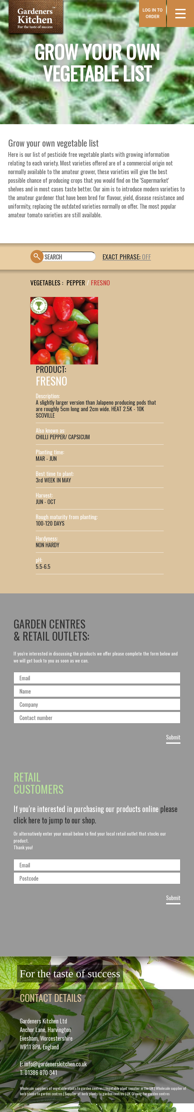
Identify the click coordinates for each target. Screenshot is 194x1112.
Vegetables (45, 282)
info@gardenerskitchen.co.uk (55, 1064)
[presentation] (97, 928)
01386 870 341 (41, 1072)
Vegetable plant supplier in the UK (129, 1088)
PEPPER (75, 282)
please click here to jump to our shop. (95, 814)
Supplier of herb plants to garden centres (94, 1093)
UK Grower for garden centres (148, 1093)
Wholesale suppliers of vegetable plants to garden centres (61, 1088)
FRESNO (100, 282)
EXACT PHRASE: (122, 256)
